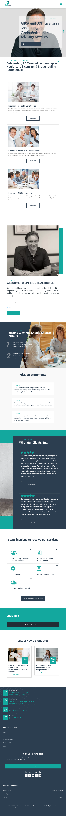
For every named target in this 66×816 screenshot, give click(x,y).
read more (16, 674)
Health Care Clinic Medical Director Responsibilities (43, 667)
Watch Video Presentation (31, 44)
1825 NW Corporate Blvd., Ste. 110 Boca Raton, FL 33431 (22, 694)
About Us (9, 307)
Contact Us (30, 313)
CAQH (4, 746)
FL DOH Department (8, 739)
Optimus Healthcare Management (41, 19)
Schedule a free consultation (33, 598)
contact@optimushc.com (18, 710)
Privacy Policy (33, 813)
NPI (4, 736)
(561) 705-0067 (15, 718)
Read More (33, 118)
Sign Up (33, 766)
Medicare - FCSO (7, 743)
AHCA (4, 733)
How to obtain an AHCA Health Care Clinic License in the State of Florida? (18, 668)
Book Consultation (33, 625)
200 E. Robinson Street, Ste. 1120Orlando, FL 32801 (21, 702)
